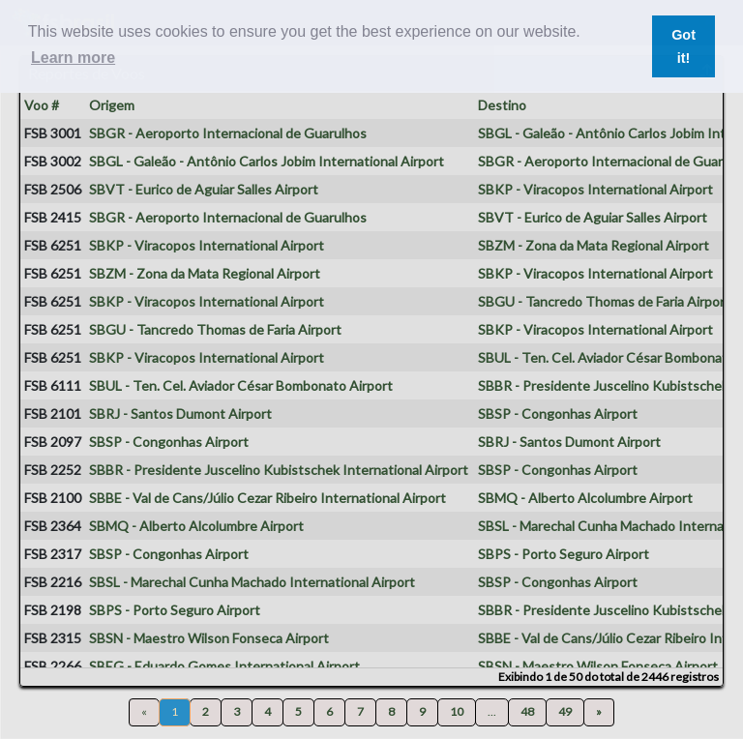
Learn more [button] (73, 57)
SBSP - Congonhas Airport (558, 413)
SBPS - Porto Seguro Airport (563, 554)
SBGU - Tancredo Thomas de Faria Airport (604, 301)
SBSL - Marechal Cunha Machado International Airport (252, 582)
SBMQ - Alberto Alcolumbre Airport (585, 497)
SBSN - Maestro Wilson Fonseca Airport (209, 638)
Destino (502, 105)
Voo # (41, 105)
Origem (111, 105)
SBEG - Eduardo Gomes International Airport (224, 666)
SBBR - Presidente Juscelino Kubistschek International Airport (278, 469)
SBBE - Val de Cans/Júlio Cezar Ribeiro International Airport (267, 497)
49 (565, 711)
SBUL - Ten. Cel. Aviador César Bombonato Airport (241, 385)
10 (456, 711)
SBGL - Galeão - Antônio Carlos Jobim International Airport (266, 161)
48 (527, 711)
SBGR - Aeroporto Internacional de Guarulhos (228, 133)
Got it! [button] (683, 46)
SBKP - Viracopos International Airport (595, 189)
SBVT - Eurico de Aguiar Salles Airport (203, 189)
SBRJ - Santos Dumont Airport (180, 413)
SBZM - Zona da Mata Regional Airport (593, 245)
